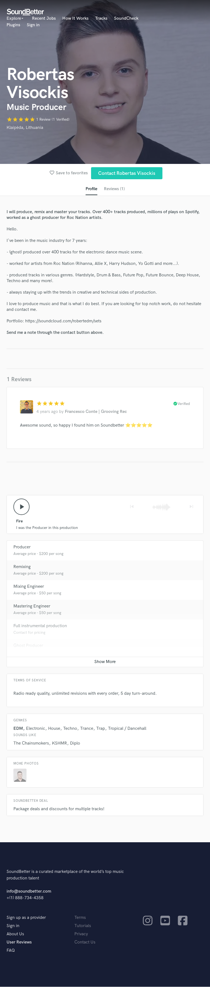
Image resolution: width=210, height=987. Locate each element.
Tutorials (82, 926)
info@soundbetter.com (29, 891)
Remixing (22, 567)
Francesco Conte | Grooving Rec (96, 412)
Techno (70, 728)
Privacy (81, 934)
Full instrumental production (40, 626)
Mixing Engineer (28, 586)
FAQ (11, 950)
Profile (91, 189)
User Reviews (19, 942)
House (54, 728)
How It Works (75, 18)
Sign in (33, 25)
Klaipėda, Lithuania (25, 127)
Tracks (101, 18)
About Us (15, 934)
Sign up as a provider (26, 918)
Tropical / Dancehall (127, 728)
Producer (22, 547)
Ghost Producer (28, 646)
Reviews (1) (114, 189)
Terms (80, 918)
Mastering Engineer (31, 606)
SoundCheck (126, 18)
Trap (100, 728)
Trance (86, 728)
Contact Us (84, 942)
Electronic (35, 728)
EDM (18, 728)
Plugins (13, 25)
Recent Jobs (44, 18)
